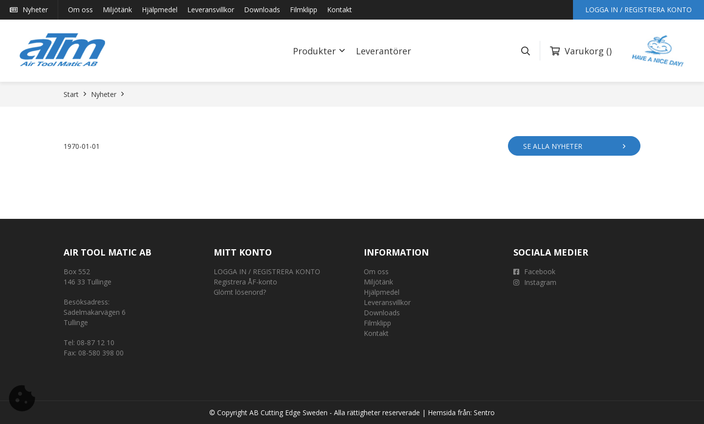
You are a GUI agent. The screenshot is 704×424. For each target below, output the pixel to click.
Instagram (534, 282)
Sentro (484, 412)
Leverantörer (383, 51)
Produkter (314, 51)
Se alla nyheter (574, 146)
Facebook (534, 271)
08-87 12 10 (95, 342)
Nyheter (29, 10)
